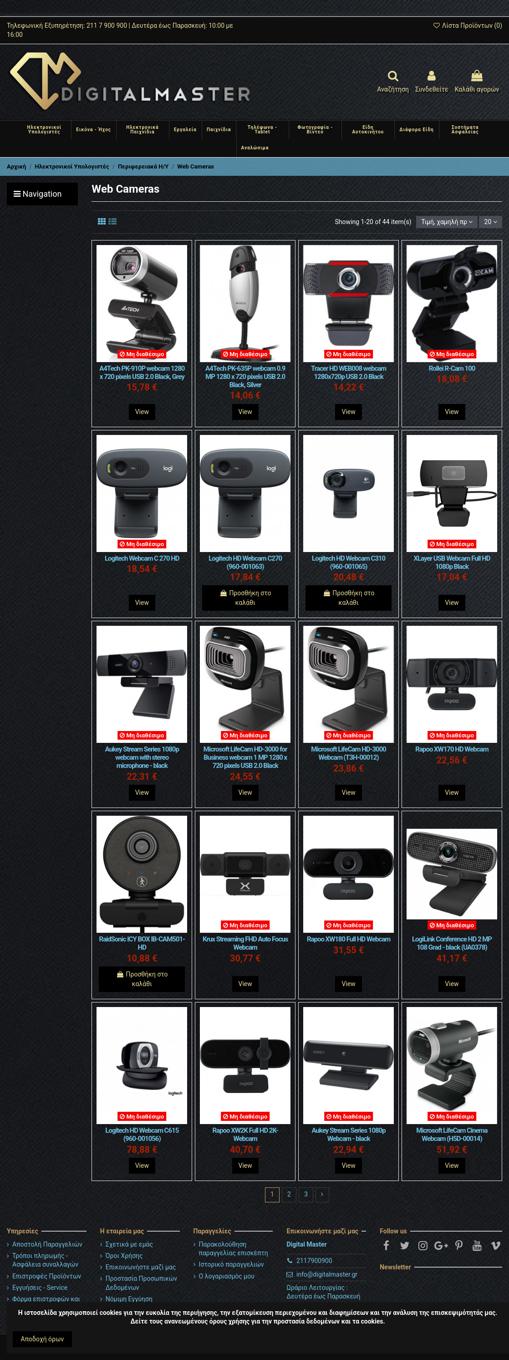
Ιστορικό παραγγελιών (231, 1264)
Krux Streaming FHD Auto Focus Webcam (245, 943)
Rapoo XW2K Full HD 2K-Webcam (245, 1134)
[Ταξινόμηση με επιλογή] (447, 222)
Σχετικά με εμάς (129, 1244)
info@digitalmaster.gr (326, 1274)
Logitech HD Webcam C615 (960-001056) (141, 1134)
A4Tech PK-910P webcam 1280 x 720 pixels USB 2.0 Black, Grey (141, 372)
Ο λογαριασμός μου (226, 1276)
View (142, 411)
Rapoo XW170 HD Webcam (451, 749)
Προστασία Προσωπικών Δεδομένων (141, 1283)
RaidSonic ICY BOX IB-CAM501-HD (142, 943)
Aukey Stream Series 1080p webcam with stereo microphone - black (142, 757)
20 (490, 221)
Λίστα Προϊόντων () (467, 25)
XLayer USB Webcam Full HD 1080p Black (451, 562)
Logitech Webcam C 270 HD (142, 558)
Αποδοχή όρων (42, 1339)
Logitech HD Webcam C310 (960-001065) (348, 562)
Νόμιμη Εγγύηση (129, 1299)
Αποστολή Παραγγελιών (47, 1244)
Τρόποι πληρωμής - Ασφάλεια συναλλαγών (45, 1260)
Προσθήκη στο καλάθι (245, 597)
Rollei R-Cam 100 (452, 368)
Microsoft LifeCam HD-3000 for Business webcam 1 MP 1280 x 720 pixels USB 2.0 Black (245, 757)
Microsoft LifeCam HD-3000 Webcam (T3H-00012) (348, 753)
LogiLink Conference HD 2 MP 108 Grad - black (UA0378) (452, 943)
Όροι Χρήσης (124, 1255)
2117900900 (314, 1260)
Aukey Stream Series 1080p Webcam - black (348, 1134)
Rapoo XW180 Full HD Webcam (348, 939)
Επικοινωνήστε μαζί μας (141, 1267)
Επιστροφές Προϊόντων (46, 1276)
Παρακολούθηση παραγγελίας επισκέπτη (233, 1249)
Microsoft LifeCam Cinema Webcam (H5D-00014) (451, 1134)
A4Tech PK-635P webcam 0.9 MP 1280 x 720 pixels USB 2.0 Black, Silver (245, 376)
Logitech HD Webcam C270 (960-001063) (245, 562)
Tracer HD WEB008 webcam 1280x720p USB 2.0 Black (348, 372)
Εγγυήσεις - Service (39, 1287)
